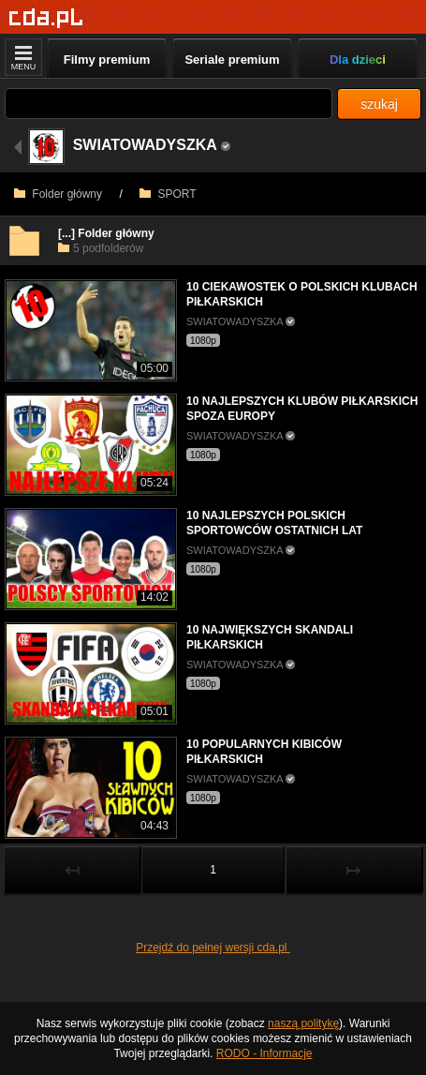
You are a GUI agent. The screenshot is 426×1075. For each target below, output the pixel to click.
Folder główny (58, 194)
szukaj (379, 104)
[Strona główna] (46, 18)
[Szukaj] (168, 103)
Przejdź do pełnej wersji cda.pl (213, 947)
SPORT (168, 194)
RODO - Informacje (264, 1053)
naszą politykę (303, 1023)
